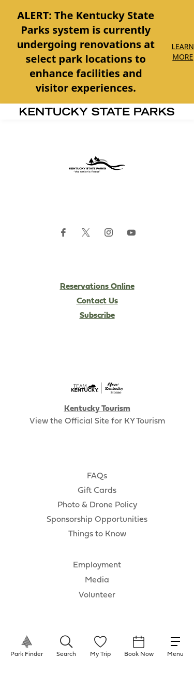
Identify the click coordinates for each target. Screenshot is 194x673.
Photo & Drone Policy (97, 505)
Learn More (183, 51)
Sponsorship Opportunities (97, 520)
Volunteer (97, 595)
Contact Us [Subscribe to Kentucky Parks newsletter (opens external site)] (97, 301)
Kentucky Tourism (97, 409)
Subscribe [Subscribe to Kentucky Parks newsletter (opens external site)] (97, 316)
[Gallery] (97, 52)
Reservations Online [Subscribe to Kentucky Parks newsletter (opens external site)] (97, 287)
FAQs (97, 476)
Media (97, 580)
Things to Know (97, 534)
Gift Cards (97, 491)
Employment (97, 565)
